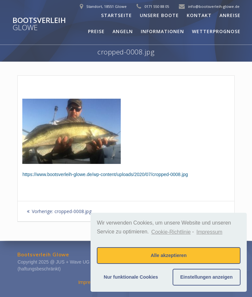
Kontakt (199, 15)
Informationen (162, 31)
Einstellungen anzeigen (206, 277)
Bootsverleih (39, 24)
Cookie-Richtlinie (171, 232)
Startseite (116, 15)
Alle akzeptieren (169, 255)
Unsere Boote (159, 15)
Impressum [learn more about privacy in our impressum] (209, 232)
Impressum (90, 282)
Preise (96, 31)
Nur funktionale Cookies (131, 277)
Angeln (123, 31)
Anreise (230, 15)
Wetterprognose (216, 31)
